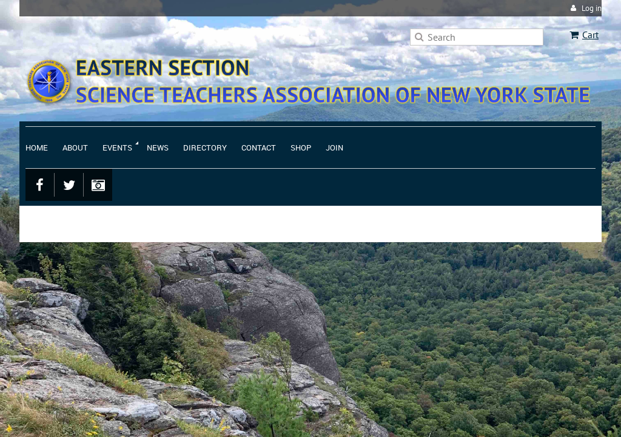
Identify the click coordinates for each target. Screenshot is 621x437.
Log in (592, 8)
